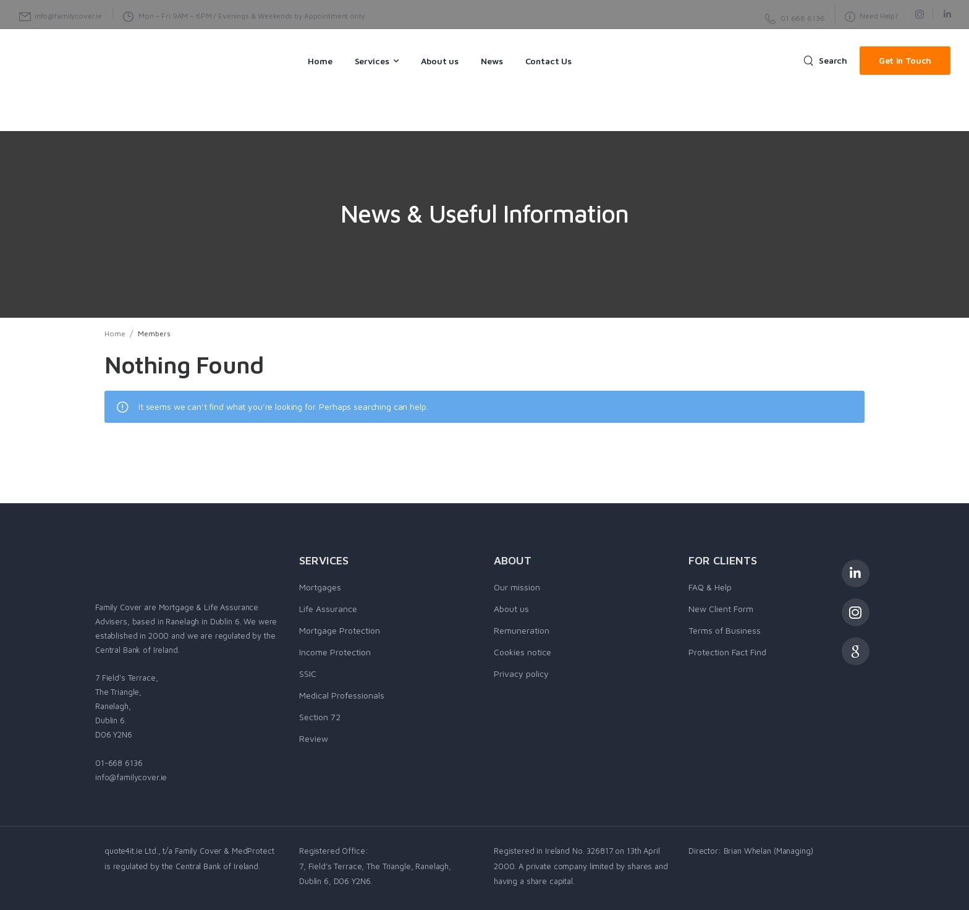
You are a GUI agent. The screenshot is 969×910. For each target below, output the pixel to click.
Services (372, 61)
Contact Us (548, 61)
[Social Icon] (919, 14)
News (491, 61)
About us (440, 61)
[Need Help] (794, 19)
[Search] (825, 60)
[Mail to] (60, 16)
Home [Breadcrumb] (114, 333)
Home (320, 61)
